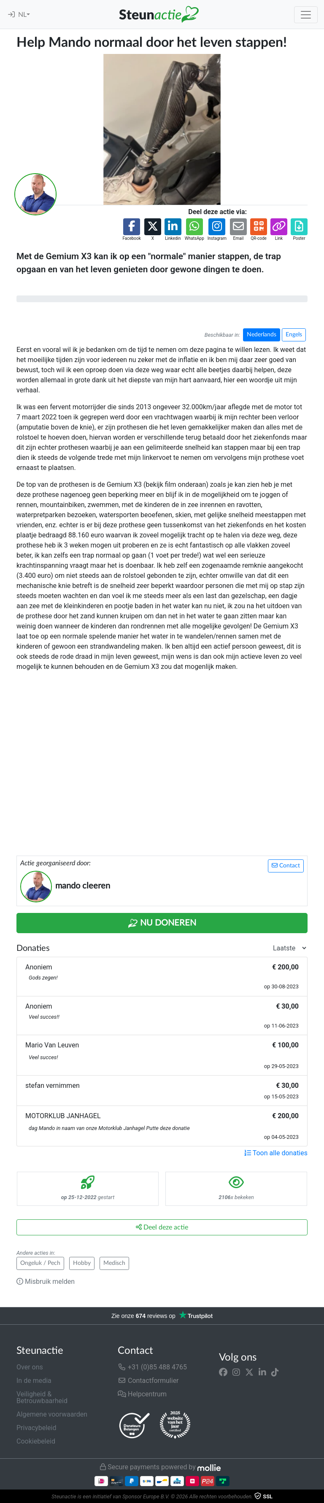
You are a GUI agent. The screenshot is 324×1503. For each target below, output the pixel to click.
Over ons (29, 1367)
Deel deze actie (162, 1227)
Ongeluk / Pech (40, 1263)
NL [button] (22, 14)
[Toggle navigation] (306, 14)
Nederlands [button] (261, 335)
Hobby (82, 1263)
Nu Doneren (162, 923)
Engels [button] (294, 335)
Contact (286, 865)
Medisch (114, 1263)
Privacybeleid (36, 1428)
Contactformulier (148, 1381)
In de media (33, 1381)
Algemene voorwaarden (51, 1414)
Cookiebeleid (35, 1441)
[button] (131, 230)
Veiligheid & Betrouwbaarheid (42, 1397)
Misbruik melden (45, 1282)
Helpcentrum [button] (142, 1394)
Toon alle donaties (276, 1153)
